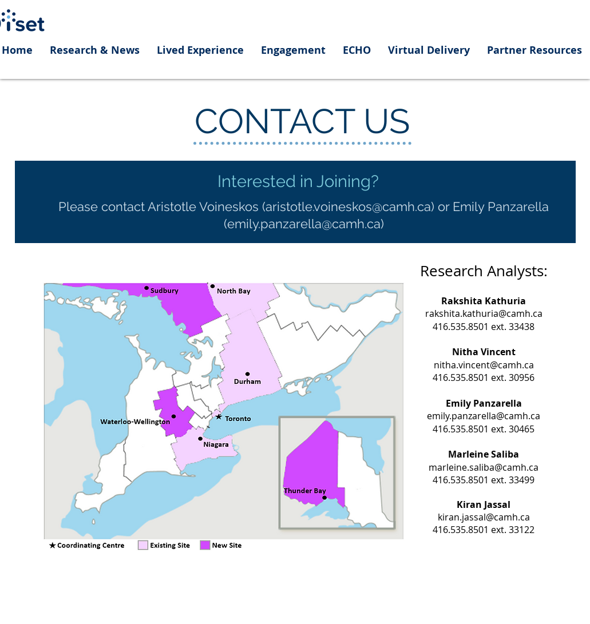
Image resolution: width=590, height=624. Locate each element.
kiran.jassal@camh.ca (484, 517)
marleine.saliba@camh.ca (483, 467)
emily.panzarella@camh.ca (304, 223)
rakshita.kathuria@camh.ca (484, 313)
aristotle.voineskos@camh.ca (348, 206)
